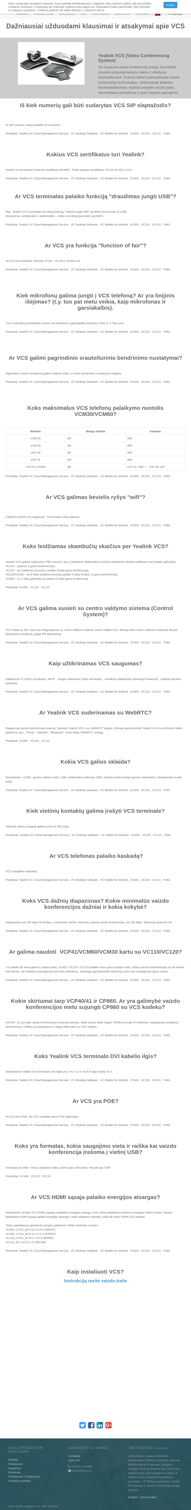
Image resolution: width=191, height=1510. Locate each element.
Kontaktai (74, 1456)
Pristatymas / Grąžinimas (24, 1476)
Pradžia (13, 1459)
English (133, 1497)
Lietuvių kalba (148, 1497)
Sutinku (170, 5)
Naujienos (14, 1468)
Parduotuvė (15, 1463)
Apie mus (74, 1460)
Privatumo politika (19, 1480)
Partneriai (14, 1472)
